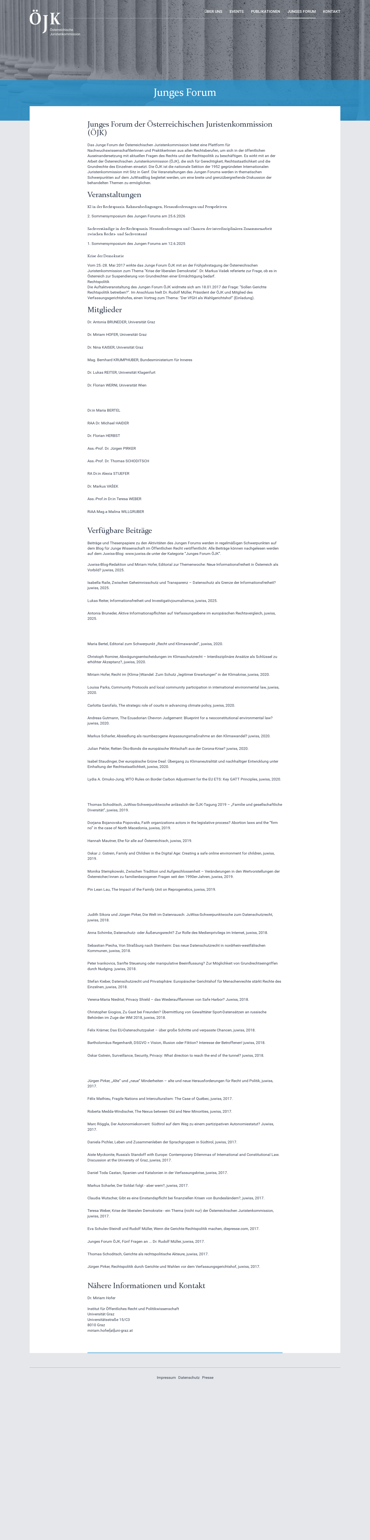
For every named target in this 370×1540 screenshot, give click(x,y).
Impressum (166, 1377)
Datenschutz (189, 1377)
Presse (207, 1377)
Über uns (213, 11)
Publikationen (265, 11)
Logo (34, 12)
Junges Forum (301, 11)
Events (237, 11)
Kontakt (331, 11)
